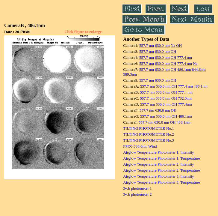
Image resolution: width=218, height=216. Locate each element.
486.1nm (184, 69)
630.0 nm (162, 45)
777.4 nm (184, 57)
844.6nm (199, 69)
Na (173, 45)
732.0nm (185, 98)
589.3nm (130, 74)
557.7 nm (146, 45)
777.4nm (185, 104)
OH (179, 45)
